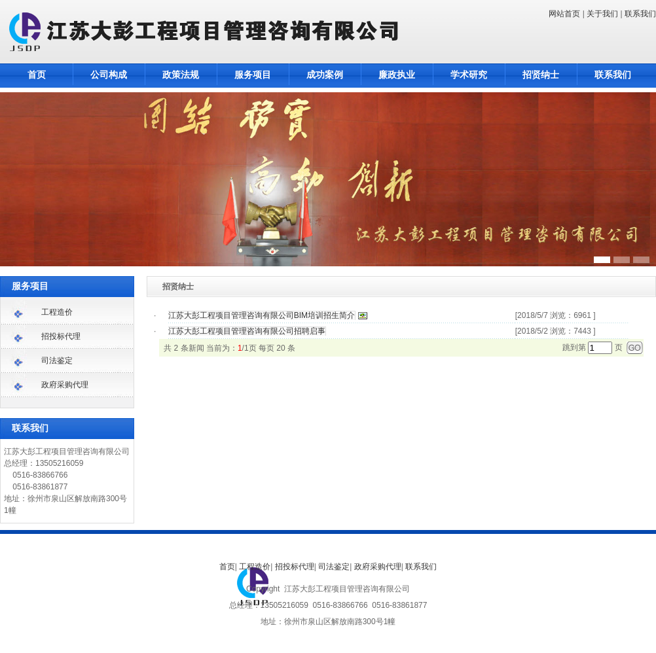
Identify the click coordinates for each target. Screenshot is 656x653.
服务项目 (252, 75)
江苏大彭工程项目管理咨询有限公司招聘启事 (246, 331)
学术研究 (468, 75)
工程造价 (57, 312)
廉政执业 (396, 75)
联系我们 (640, 13)
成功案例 (324, 75)
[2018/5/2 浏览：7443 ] (555, 331)
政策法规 (180, 75)
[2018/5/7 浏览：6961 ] (555, 315)
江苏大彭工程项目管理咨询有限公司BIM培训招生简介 (261, 315)
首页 (36, 75)
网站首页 (564, 13)
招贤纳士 (540, 75)
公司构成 (108, 75)
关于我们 (602, 13)
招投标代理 (61, 336)
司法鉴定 (57, 360)
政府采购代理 (64, 384)
